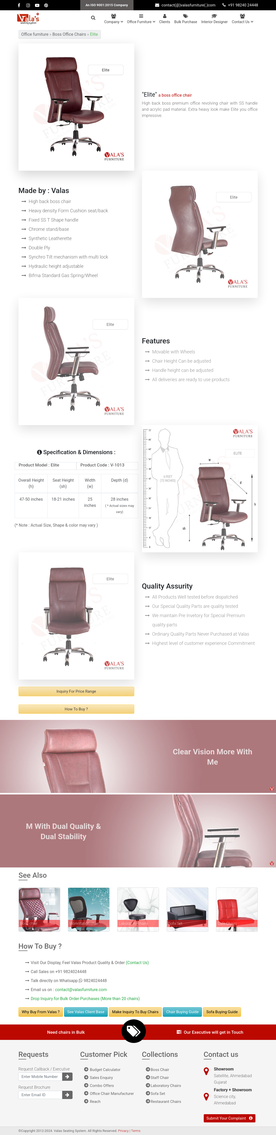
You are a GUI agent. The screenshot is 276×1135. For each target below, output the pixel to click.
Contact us (242, 19)
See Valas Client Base (85, 1012)
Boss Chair (157, 1069)
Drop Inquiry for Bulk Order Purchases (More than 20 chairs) (85, 998)
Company (113, 19)
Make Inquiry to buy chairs (135, 1012)
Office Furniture (141, 19)
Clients (164, 19)
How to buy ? (76, 709)
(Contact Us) (137, 962)
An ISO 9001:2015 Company (107, 5)
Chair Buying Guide (182, 1012)
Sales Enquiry (98, 1077)
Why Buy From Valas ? (41, 1012)
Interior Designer (214, 19)
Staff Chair (157, 1077)
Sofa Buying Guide (222, 1012)
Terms (135, 1131)
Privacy (123, 1131)
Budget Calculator (102, 1069)
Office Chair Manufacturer (109, 1093)
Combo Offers (99, 1085)
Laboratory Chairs (163, 1085)
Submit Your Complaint (230, 1118)
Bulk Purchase (185, 19)
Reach (92, 1101)
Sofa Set (155, 1093)
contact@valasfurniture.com (81, 989)
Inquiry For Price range (76, 691)
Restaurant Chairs (163, 1101)
